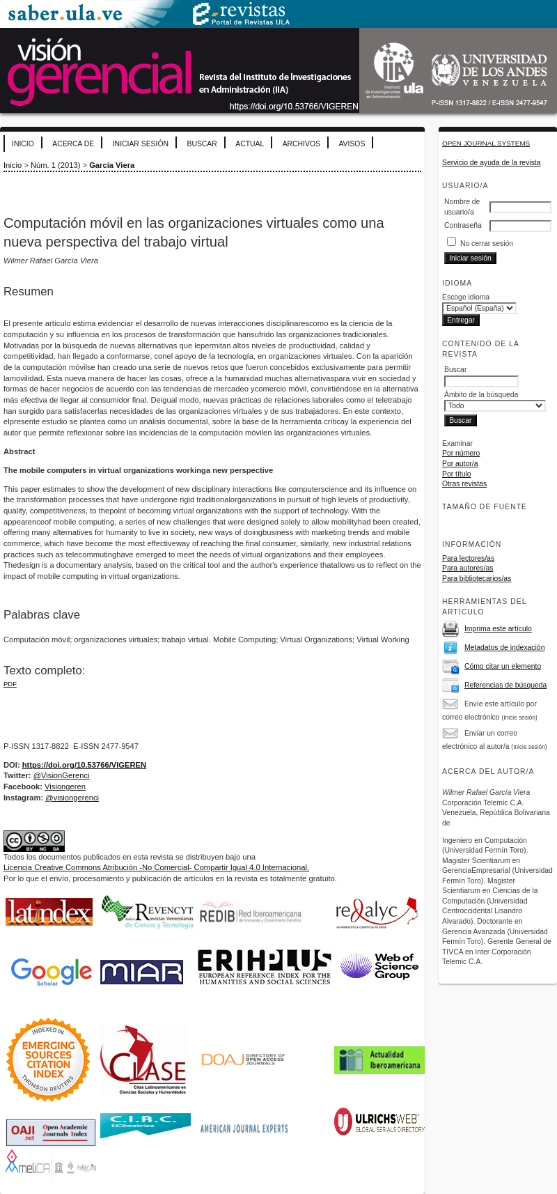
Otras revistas (464, 484)
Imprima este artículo (498, 629)
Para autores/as (467, 568)
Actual (249, 144)
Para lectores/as (468, 558)
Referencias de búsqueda (505, 685)
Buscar (202, 144)
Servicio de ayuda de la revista (491, 162)
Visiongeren (65, 786)
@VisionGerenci (61, 775)
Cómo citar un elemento (502, 666)
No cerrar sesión (486, 243)
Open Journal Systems (486, 143)
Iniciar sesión (140, 144)
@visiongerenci (72, 797)
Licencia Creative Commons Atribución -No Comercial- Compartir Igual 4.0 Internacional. (156, 867)
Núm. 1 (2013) (56, 165)
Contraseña (463, 225)
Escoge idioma (465, 297)
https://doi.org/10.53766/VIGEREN (84, 765)
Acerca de (73, 144)
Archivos (301, 144)
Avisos (351, 144)
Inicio (23, 144)
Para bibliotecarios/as (476, 578)
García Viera (111, 165)
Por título (456, 474)
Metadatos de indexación (504, 647)
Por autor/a (460, 463)
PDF (10, 684)
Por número (461, 453)
